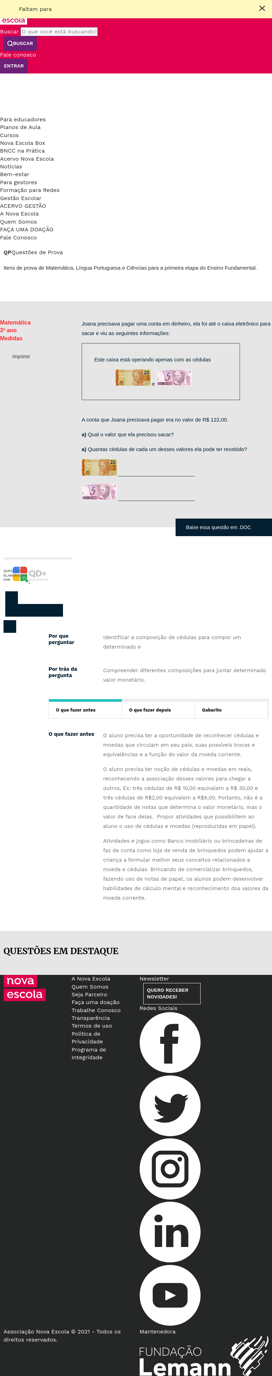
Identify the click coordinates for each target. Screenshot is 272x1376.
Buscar (9, 31)
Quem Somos (18, 221)
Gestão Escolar (21, 198)
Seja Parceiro (89, 994)
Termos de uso (91, 1025)
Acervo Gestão (23, 205)
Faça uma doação (26, 229)
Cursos (9, 135)
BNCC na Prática (22, 150)
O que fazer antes (75, 710)
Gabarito (211, 710)
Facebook (11, 610)
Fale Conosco (18, 237)
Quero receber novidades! (168, 993)
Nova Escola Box (22, 143)
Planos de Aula (20, 127)
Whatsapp (55, 610)
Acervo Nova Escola (27, 158)
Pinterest (40, 610)
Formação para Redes (29, 190)
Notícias (11, 166)
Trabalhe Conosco (96, 1010)
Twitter (26, 610)
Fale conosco (18, 54)
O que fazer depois (150, 710)
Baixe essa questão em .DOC (218, 527)
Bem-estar (14, 174)
